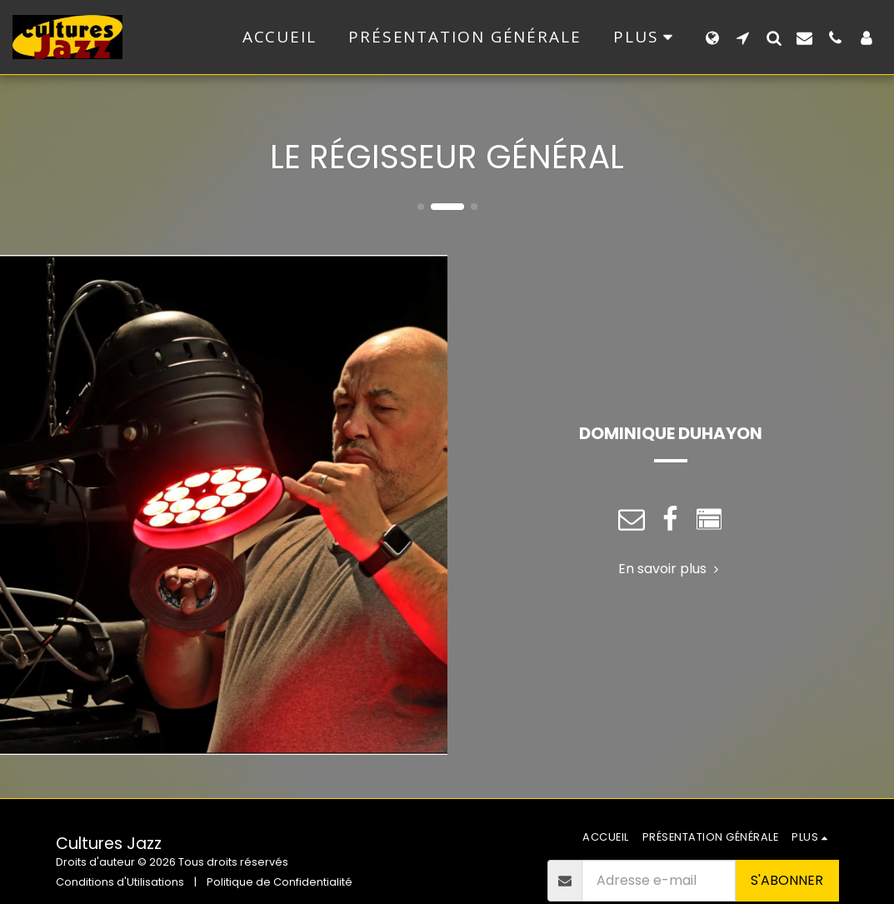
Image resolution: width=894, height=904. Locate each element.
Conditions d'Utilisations (120, 882)
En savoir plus (670, 568)
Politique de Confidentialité (279, 882)
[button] (742, 37)
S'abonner (787, 880)
